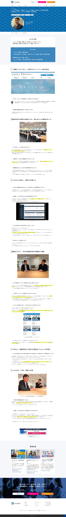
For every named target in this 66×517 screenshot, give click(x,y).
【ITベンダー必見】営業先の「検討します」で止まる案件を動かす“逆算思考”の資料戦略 (47, 460)
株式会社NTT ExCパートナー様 (33, 461)
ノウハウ (39, 5)
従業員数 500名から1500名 (16, 14)
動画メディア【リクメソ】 (32, 510)
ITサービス (20, 468)
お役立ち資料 (45, 5)
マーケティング (15, 468)
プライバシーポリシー (44, 510)
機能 (12, 5)
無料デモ (18, 493)
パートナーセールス (30, 471)
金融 (32, 14)
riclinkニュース (38, 502)
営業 (43, 470)
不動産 (22, 14)
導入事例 (25, 5)
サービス (36, 471)
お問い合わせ (47, 493)
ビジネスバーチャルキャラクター (23, 510)
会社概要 (38, 510)
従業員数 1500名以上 (15, 470)
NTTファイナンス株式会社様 (18, 460)
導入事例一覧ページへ (32, 436)
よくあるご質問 (53, 5)
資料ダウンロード (33, 493)
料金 (19, 5)
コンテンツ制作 (27, 14)
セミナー (32, 5)
